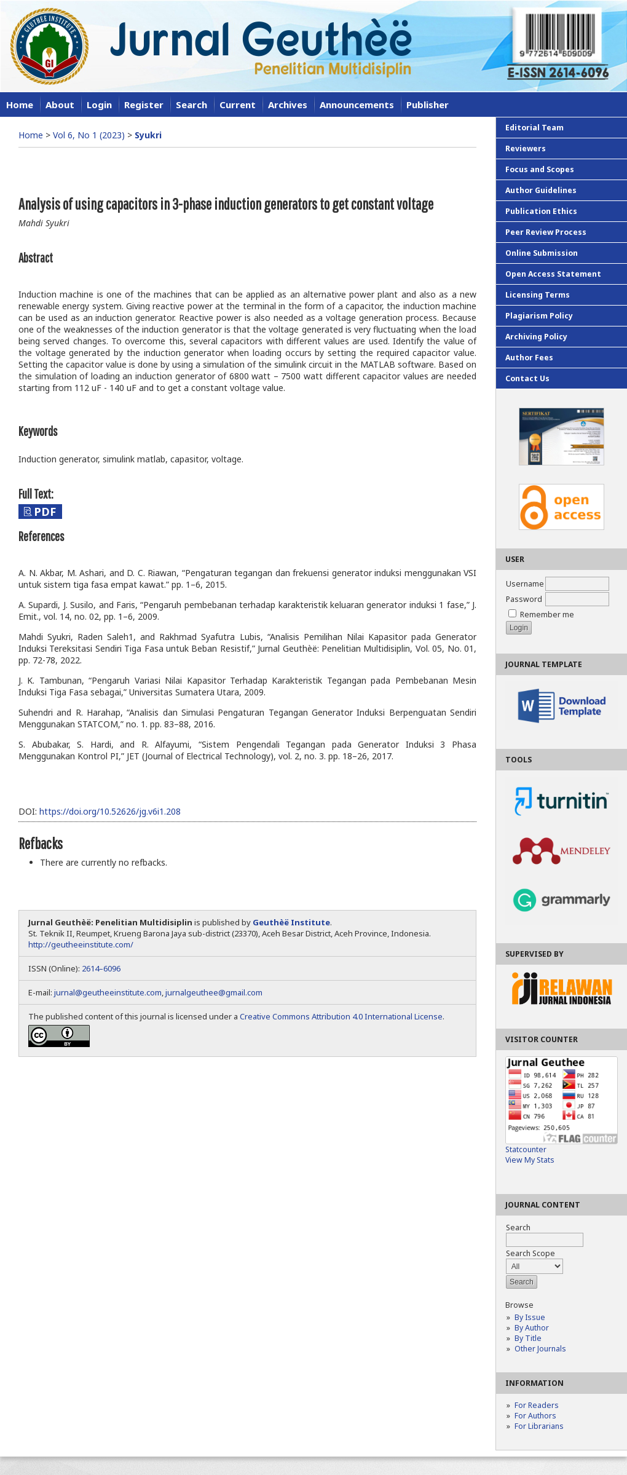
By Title (528, 1338)
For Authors (535, 1415)
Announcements (357, 104)
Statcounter (525, 1149)
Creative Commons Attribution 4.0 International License (341, 1016)
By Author (532, 1328)
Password (524, 599)
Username (525, 584)
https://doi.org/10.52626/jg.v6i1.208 (110, 811)
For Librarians (539, 1426)
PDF (45, 511)
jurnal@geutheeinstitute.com (108, 992)
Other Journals (540, 1348)
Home (19, 104)
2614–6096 (101, 968)
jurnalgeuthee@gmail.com (213, 992)
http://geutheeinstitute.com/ (80, 944)
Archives (287, 104)
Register (144, 104)
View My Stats (529, 1160)
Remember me (547, 614)
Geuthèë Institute (291, 922)
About (59, 104)
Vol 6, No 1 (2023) (89, 135)
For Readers (537, 1405)
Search (191, 104)
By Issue (530, 1317)
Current (237, 104)
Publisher (427, 104)
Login (99, 104)
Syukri (148, 135)
